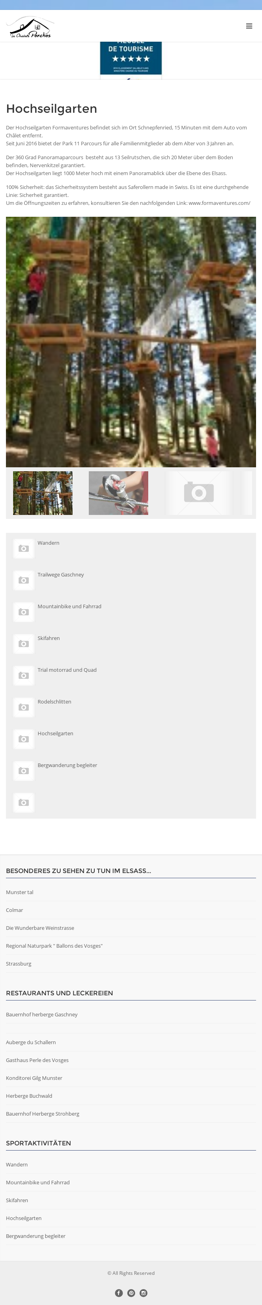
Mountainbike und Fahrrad (38, 1182)
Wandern (17, 1164)
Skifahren (17, 1200)
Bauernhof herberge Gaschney (42, 1014)
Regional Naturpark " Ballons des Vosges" (54, 945)
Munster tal (19, 892)
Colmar (14, 910)
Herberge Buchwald (29, 1095)
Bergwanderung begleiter (35, 1235)
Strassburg (18, 963)
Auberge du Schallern (31, 1042)
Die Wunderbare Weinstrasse (40, 927)
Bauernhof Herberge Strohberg (42, 1113)
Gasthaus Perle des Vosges (37, 1060)
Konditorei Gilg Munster (34, 1077)
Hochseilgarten (24, 1218)
